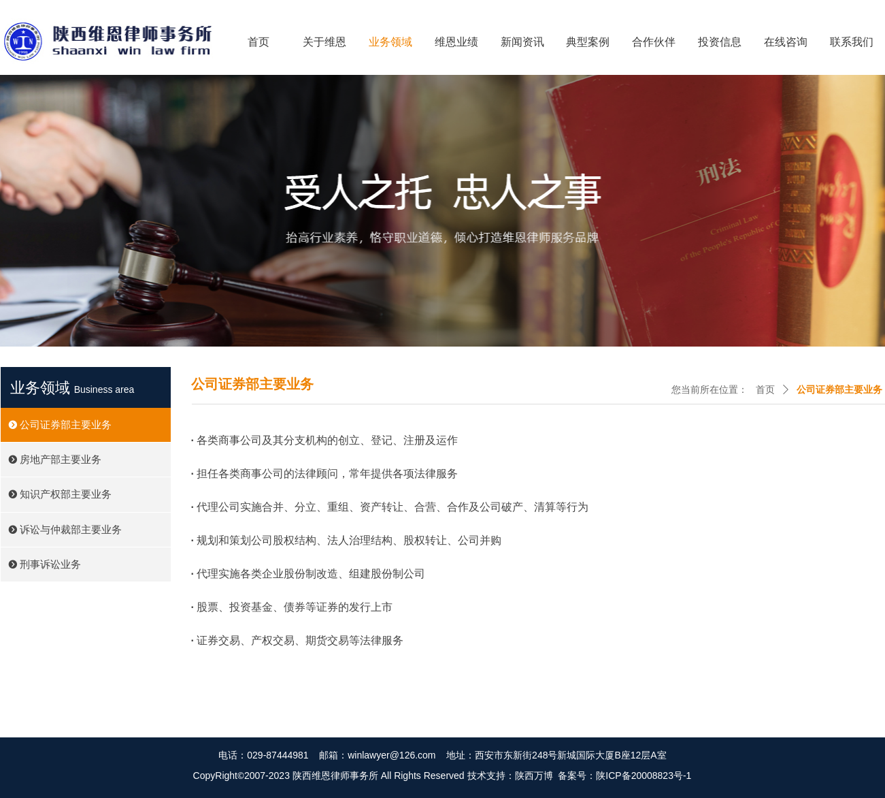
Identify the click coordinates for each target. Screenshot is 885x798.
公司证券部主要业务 (839, 390)
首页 (765, 390)
